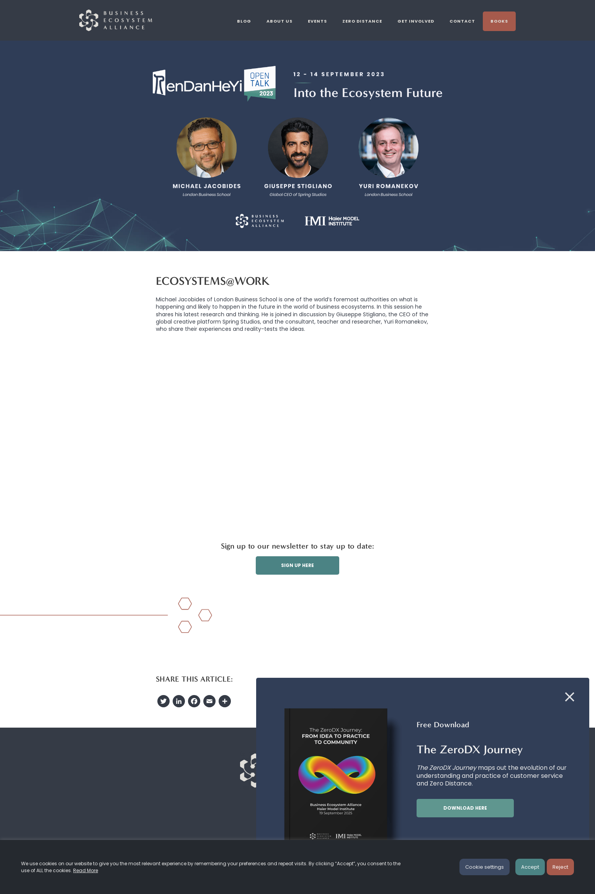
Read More (85, 870)
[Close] (570, 697)
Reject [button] (560, 867)
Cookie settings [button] (484, 867)
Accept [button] (530, 867)
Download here (465, 808)
